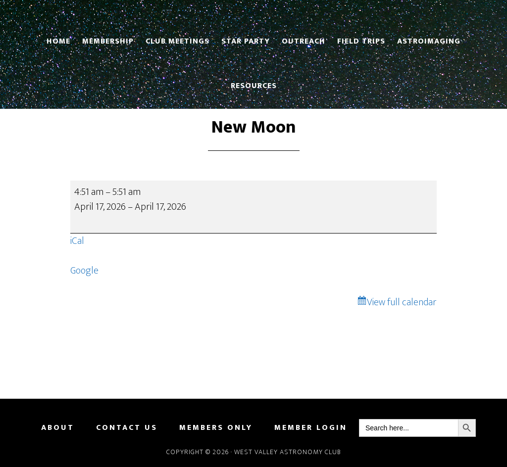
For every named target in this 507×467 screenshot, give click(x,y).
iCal (77, 241)
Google (84, 270)
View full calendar (402, 302)
